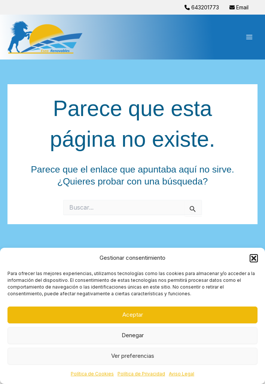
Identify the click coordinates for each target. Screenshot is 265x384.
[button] (254, 258)
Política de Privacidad (141, 374)
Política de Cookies (92, 374)
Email (239, 7)
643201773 (202, 7)
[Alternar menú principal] (249, 37)
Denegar (133, 335)
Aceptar (132, 314)
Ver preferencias (132, 355)
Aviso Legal (181, 374)
